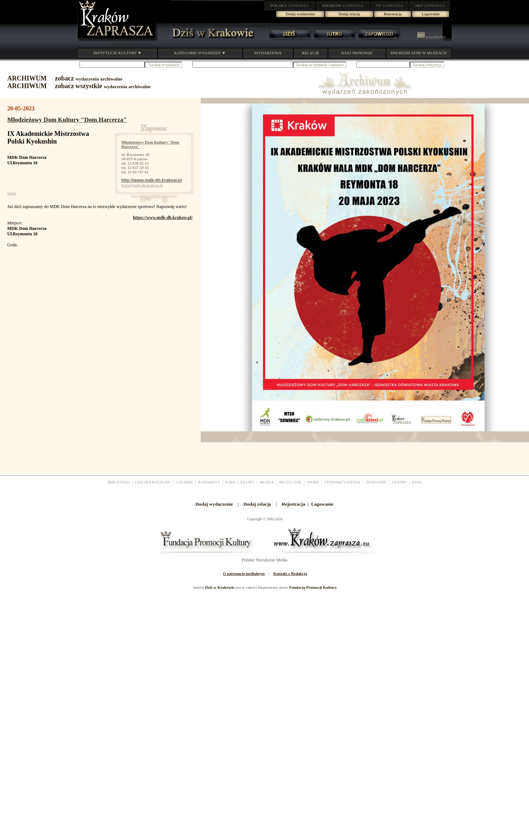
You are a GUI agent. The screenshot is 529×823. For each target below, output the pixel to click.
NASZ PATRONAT (357, 53)
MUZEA (267, 482)
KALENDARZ (431, 37)
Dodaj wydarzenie (300, 14)
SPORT (313, 482)
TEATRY (399, 482)
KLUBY (247, 482)
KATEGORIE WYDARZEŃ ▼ (200, 53)
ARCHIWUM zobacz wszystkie (79, 86)
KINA (230, 482)
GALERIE (184, 482)
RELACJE (310, 53)
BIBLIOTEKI (118, 482)
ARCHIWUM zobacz (65, 78)
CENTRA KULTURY (152, 482)
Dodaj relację (349, 14)
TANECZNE (376, 482)
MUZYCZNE (290, 482)
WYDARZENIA (268, 53)
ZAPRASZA (289, 5)
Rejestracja (393, 14)
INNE (417, 482)
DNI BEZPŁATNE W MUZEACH (419, 53)
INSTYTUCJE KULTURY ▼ (117, 53)
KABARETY (209, 482)
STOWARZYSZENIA (342, 482)
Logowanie (431, 14)
